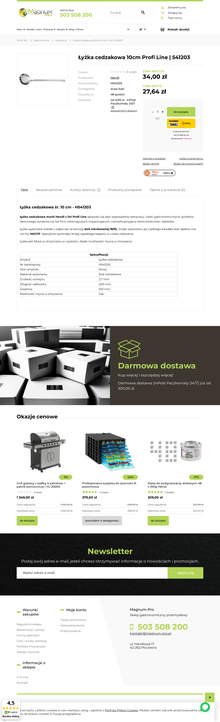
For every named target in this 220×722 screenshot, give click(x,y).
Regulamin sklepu (29, 624)
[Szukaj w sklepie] (122, 12)
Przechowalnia (70, 631)
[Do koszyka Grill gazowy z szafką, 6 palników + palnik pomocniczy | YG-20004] (27, 520)
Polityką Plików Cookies (121, 710)
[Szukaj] (143, 12)
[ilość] (158, 112)
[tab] (24, 190)
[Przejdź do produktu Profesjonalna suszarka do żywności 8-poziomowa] (110, 457)
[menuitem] (21, 29)
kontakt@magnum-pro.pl (150, 633)
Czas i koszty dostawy (32, 641)
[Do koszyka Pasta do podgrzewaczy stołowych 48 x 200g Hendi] (158, 520)
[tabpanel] (110, 253)
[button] (154, 158)
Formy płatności (28, 635)
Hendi (115, 78)
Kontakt (22, 683)
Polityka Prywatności (31, 646)
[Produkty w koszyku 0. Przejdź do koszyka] (178, 29)
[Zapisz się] (185, 573)
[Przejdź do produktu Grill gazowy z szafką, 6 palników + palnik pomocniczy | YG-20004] (44, 457)
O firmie (22, 677)
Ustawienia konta (72, 625)
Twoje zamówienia (73, 620)
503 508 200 (76, 15)
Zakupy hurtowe (28, 652)
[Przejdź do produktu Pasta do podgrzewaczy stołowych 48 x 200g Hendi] (175, 457)
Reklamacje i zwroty (31, 630)
